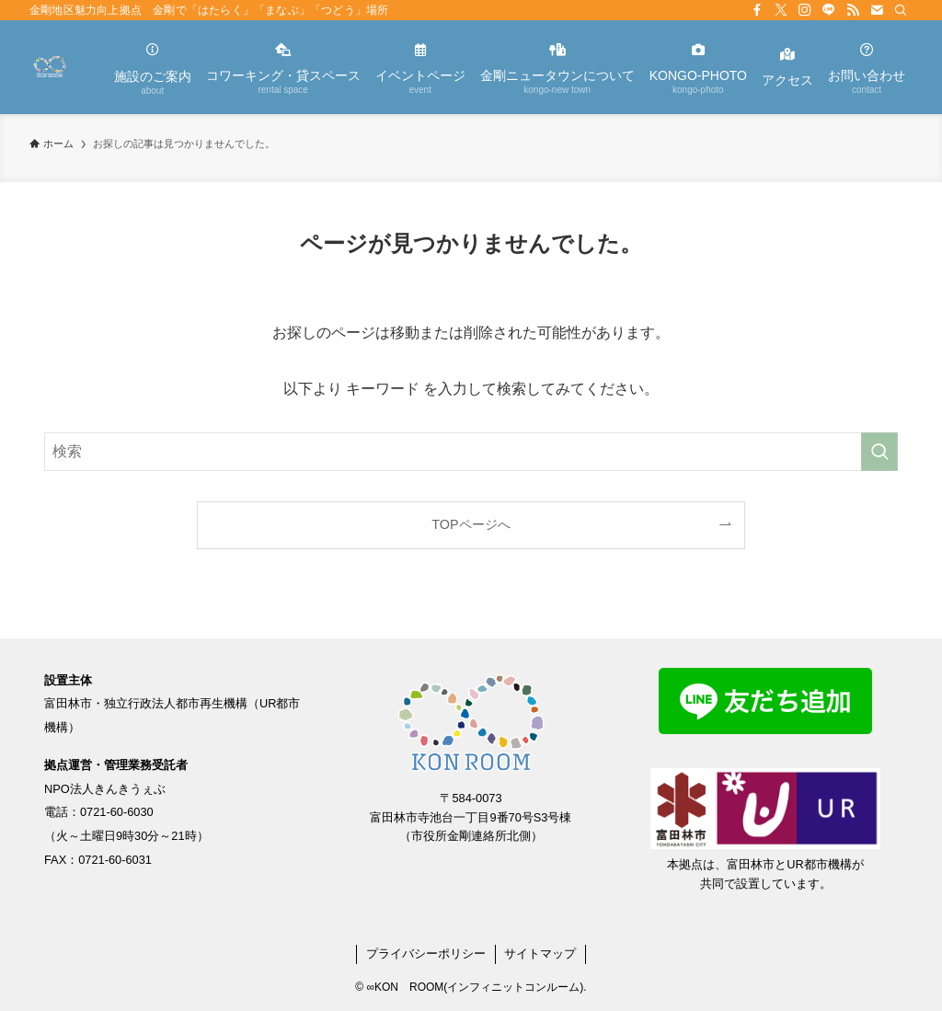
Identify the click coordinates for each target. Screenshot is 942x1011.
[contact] (877, 10)
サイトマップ (540, 953)
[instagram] (805, 10)
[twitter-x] (781, 10)
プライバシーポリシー (426, 953)
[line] (829, 10)
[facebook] (757, 10)
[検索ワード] (471, 451)
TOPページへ (470, 524)
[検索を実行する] (879, 451)
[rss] (853, 10)
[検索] (901, 10)
